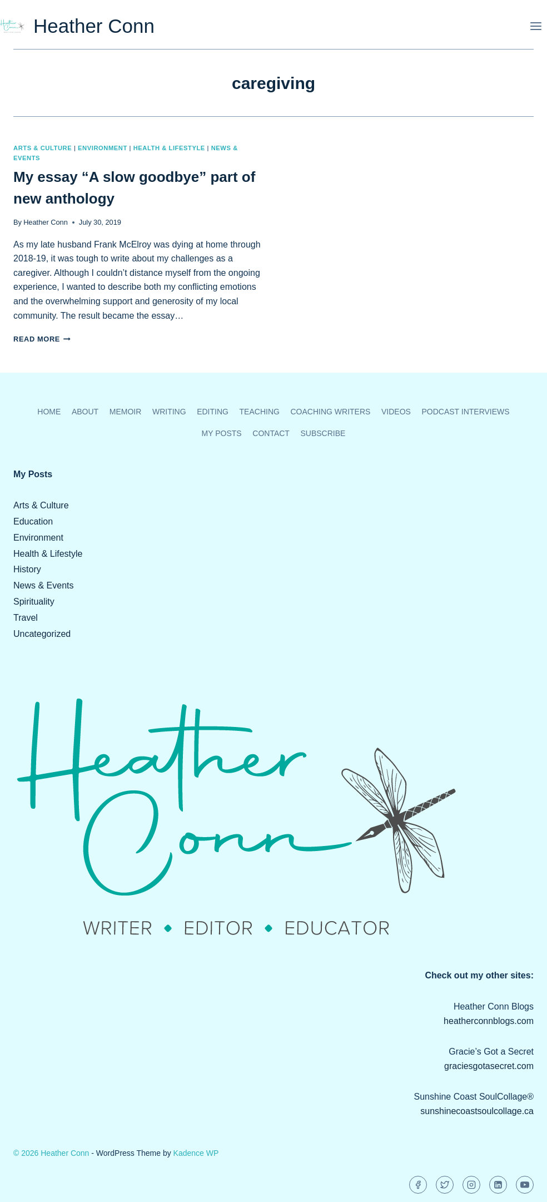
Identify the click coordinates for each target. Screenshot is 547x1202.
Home (49, 411)
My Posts (222, 433)
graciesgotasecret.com (489, 1066)
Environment (102, 148)
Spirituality (33, 601)
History (27, 569)
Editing (212, 411)
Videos (396, 411)
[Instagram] (471, 1185)
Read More (42, 339)
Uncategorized (42, 634)
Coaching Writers (330, 411)
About (85, 411)
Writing (169, 411)
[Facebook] (418, 1185)
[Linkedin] (498, 1185)
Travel (25, 617)
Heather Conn (45, 222)
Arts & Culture (42, 148)
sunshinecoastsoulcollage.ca (477, 1111)
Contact (271, 433)
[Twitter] (445, 1185)
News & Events (43, 585)
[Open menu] (535, 26)
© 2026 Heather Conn (51, 1153)
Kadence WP (196, 1153)
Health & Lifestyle (169, 148)
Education (33, 521)
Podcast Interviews (465, 411)
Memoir (126, 411)
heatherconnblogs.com (489, 1021)
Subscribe (322, 433)
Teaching (260, 411)
